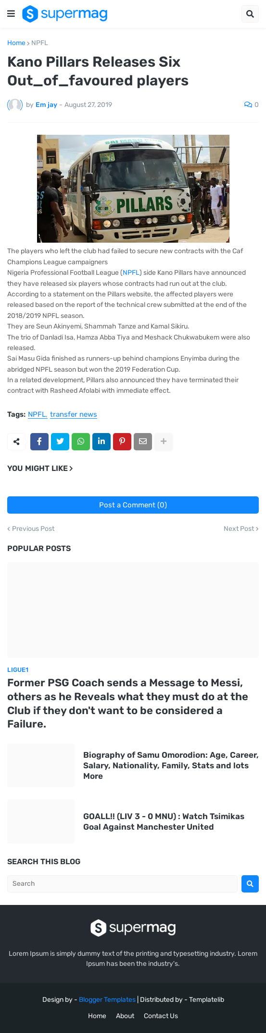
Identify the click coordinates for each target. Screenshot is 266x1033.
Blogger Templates (107, 1000)
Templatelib (206, 1000)
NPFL (39, 43)
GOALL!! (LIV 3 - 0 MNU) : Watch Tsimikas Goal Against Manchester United (163, 821)
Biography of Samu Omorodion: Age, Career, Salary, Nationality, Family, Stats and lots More (171, 765)
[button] (11, 14)
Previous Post (33, 529)
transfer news (73, 415)
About (125, 1016)
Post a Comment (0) (133, 505)
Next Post (239, 529)
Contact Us (161, 1016)
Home (16, 43)
